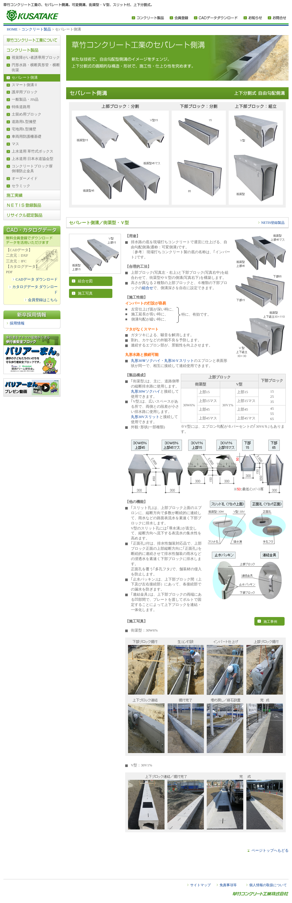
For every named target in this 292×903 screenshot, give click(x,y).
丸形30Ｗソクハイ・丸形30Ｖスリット (162, 361)
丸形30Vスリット (145, 417)
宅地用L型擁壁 (24, 129)
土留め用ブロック (26, 114)
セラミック (21, 186)
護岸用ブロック (25, 92)
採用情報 (17, 323)
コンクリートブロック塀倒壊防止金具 (32, 168)
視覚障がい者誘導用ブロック (36, 58)
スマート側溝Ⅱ (25, 85)
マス (15, 144)
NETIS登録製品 (273, 223)
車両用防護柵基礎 (26, 137)
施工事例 (270, 622)
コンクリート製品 (36, 29)
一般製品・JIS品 (25, 100)
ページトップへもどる (270, 851)
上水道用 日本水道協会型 (32, 159)
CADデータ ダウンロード (37, 279)
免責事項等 (228, 885)
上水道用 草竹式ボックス (32, 151)
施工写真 (85, 293)
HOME (12, 29)
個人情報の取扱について (268, 885)
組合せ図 (85, 281)
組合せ (147, 288)
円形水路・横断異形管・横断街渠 (36, 67)
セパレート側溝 (25, 78)
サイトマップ (200, 885)
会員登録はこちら (43, 300)
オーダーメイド (25, 178)
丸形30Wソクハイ (145, 391)
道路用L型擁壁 (24, 122)
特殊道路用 (21, 107)
